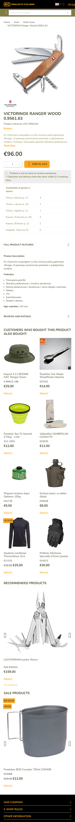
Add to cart (37, 164)
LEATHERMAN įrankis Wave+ (21, 659)
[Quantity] (12, 164)
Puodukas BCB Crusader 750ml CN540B (27, 769)
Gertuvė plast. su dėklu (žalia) (53, 495)
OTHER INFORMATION (17, 816)
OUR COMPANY (13, 802)
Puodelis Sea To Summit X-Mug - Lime (18, 435)
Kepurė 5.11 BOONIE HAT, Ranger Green (16, 375)
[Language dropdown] (58, 4)
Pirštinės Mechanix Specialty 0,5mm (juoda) (54, 554)
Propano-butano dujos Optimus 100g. (17, 495)
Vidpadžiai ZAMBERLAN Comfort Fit (54, 435)
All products (12, 685)
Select (9, 393)
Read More (9, 145)
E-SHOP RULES (13, 809)
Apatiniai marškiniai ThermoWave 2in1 (15, 554)
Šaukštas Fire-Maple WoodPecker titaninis (52, 375)
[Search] (40, 12)
